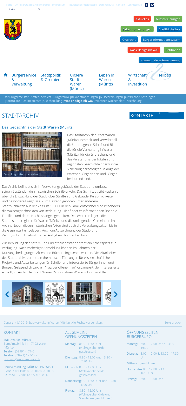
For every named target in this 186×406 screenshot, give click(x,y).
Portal (9, 4)
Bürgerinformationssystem (161, 39)
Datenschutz (106, 4)
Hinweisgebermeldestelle (82, 4)
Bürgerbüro (61, 97)
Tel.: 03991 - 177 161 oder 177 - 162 (155, 141)
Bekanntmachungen (137, 29)
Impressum (58, 4)
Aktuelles (142, 19)
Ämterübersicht (41, 97)
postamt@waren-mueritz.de (22, 359)
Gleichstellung (52, 101)
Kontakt (120, 4)
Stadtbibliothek (169, 29)
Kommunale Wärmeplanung (160, 60)
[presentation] (7, 291)
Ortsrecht (129, 39)
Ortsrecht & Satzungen (140, 97)
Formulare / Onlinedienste (23, 101)
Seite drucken (173, 322)
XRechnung (134, 101)
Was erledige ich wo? (144, 50)
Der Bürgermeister (16, 97)
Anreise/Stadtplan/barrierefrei (32, 4)
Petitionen (173, 50)
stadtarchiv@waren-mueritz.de (160, 152)
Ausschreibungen (168, 19)
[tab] (157, 115)
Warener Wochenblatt (109, 101)
